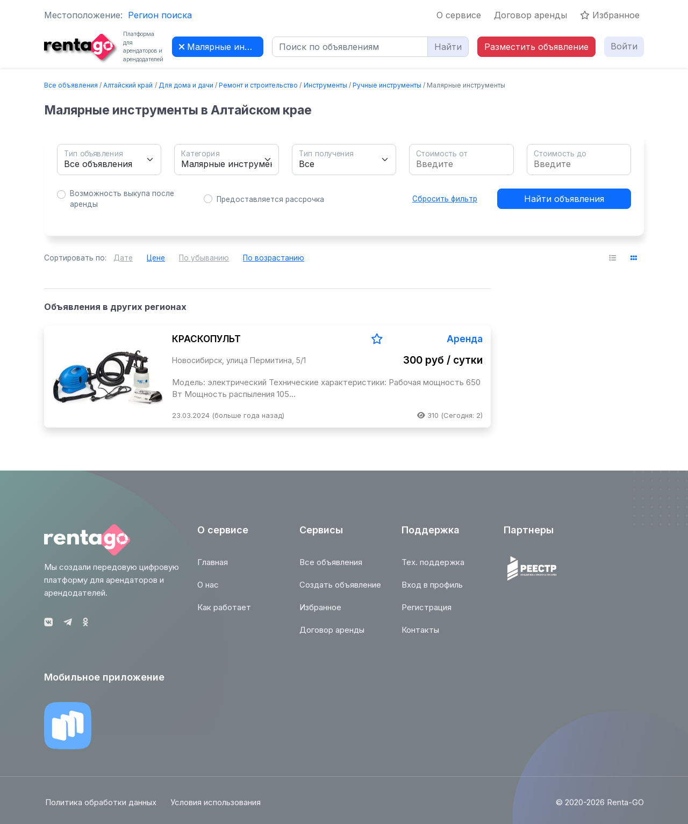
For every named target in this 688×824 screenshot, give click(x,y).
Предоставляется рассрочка (270, 199)
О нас (208, 590)
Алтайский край (128, 85)
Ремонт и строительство (258, 85)
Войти (624, 46)
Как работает (224, 613)
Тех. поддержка (433, 567)
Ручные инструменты (387, 85)
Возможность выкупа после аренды (122, 198)
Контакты (420, 635)
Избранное (610, 15)
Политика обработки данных (99, 807)
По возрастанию (273, 258)
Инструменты (325, 85)
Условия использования (216, 807)
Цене (156, 258)
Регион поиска (160, 15)
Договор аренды (530, 15)
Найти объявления (564, 198)
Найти (448, 46)
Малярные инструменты (221, 46)
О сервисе (458, 15)
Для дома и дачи (186, 85)
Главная (212, 567)
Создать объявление (340, 590)
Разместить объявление (536, 46)
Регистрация (427, 613)
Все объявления (71, 85)
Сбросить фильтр (444, 198)
